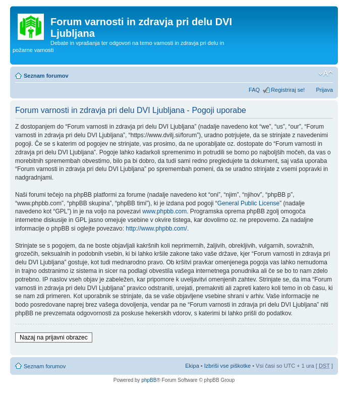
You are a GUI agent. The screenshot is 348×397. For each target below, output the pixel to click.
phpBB (148, 380)
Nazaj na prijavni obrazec (54, 337)
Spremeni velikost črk (325, 73)
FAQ (254, 90)
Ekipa (192, 366)
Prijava (324, 90)
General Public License (248, 203)
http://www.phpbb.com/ (156, 228)
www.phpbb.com (164, 211)
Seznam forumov (46, 76)
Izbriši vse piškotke (228, 366)
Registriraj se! (288, 90)
